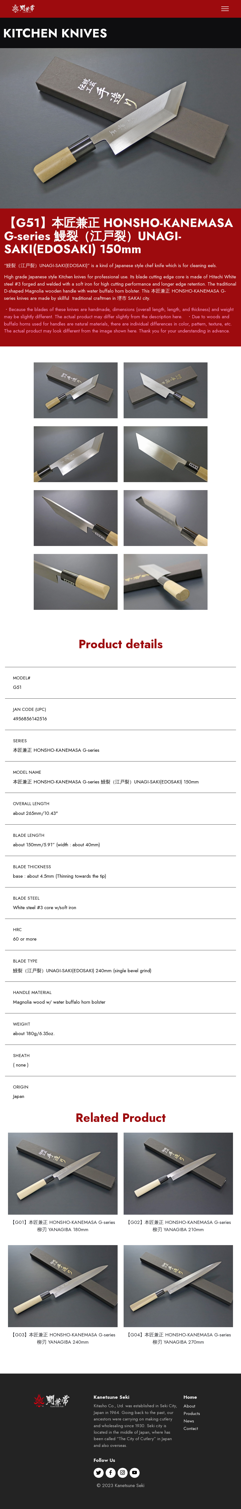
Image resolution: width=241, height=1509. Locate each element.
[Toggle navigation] (225, 8)
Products (192, 1426)
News (189, 1434)
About (189, 1419)
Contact (191, 1441)
